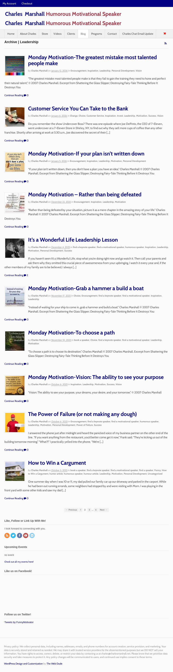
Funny (157, 470)
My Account (9, 3)
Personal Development (123, 70)
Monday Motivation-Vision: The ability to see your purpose (96, 377)
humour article (91, 473)
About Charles (28, 33)
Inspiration (93, 70)
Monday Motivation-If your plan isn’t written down (86, 153)
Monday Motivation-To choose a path (71, 332)
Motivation (141, 115)
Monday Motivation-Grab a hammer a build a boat (86, 288)
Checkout (27, 3)
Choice (82, 115)
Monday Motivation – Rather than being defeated (84, 194)
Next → (103, 509)
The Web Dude (54, 663)
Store (45, 33)
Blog (83, 33)
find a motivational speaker (110, 247)
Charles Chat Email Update (137, 33)
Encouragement (78, 70)
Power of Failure (84, 424)
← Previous (71, 509)
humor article (56, 473)
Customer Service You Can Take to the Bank (78, 108)
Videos (57, 33)
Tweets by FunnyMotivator (19, 622)
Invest (120, 115)
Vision (139, 70)
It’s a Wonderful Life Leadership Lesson (73, 239)
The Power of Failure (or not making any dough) (82, 414)
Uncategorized (155, 473)
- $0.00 (164, 33)
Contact (112, 33)
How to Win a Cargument (57, 462)
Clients (71, 33)
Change (74, 115)
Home (10, 33)
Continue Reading (13, 95)
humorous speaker (134, 247)
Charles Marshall (39, 70)
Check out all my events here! (18, 561)
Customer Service (95, 115)
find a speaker (146, 470)
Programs (96, 33)
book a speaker (81, 340)
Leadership (104, 70)
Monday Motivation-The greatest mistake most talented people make (92, 60)
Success (152, 115)
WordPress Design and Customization (23, 663)
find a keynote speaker (84, 247)
